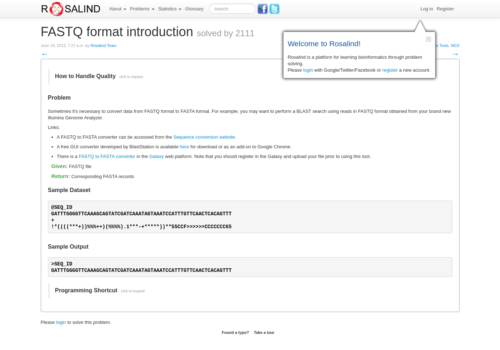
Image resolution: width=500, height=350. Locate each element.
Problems (142, 8)
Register (445, 8)
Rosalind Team (104, 45)
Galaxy (156, 156)
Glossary (194, 8)
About (118, 8)
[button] (428, 39)
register (390, 70)
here (184, 146)
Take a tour (264, 332)
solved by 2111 (225, 33)
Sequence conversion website (204, 137)
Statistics (170, 8)
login (61, 322)
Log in (427, 8)
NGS (455, 45)
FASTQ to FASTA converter (107, 156)
